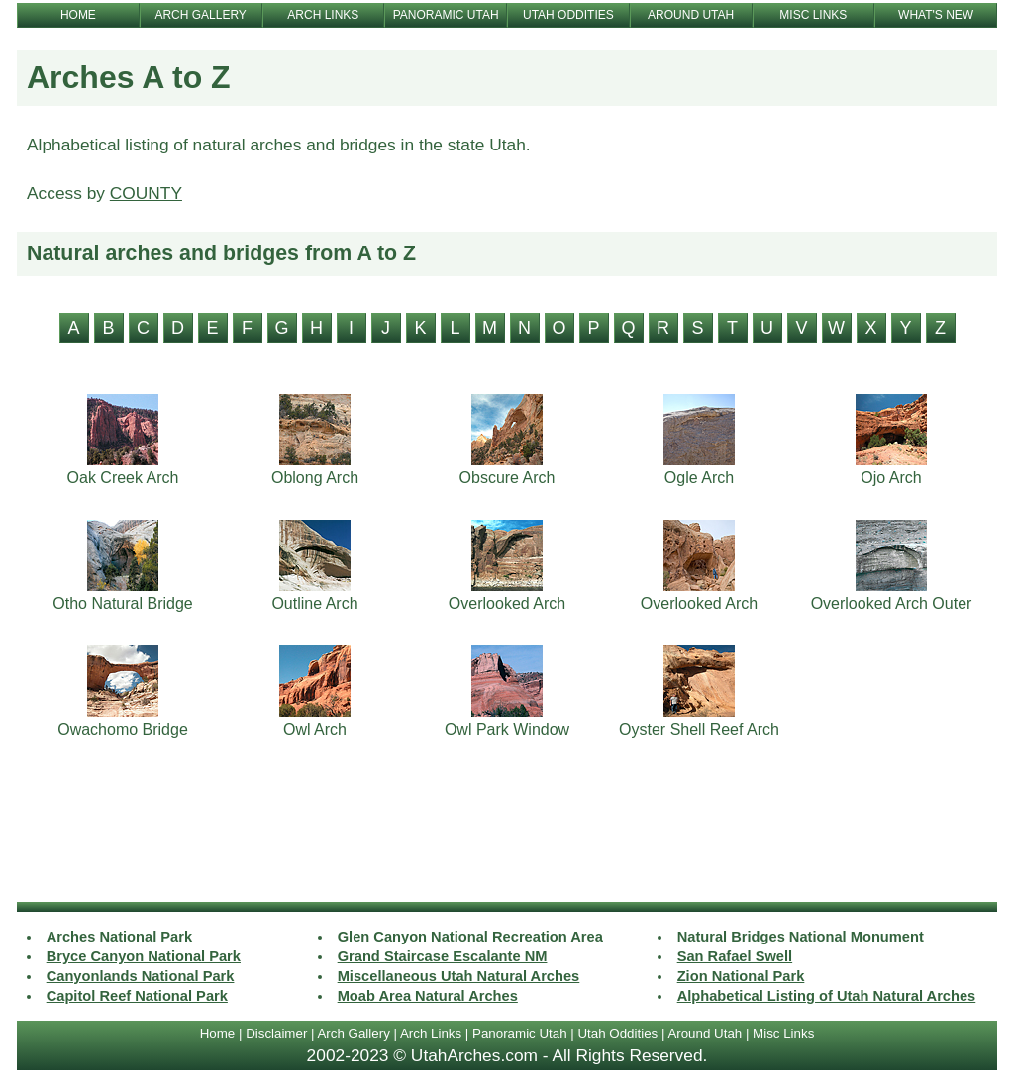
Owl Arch (315, 729)
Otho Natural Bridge (122, 603)
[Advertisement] (507, 830)
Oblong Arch (314, 477)
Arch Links (430, 1033)
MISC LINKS (813, 15)
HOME (78, 15)
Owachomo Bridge (122, 729)
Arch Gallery (353, 1033)
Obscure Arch (507, 477)
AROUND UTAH (691, 15)
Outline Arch (314, 603)
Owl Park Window (507, 729)
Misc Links (783, 1033)
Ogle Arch (699, 477)
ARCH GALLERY (200, 15)
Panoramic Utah (519, 1033)
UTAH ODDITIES (568, 15)
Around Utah (704, 1033)
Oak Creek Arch (123, 477)
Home (218, 1033)
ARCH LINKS (322, 15)
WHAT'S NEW (935, 15)
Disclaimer (276, 1033)
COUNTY (146, 193)
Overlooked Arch (507, 603)
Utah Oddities (617, 1033)
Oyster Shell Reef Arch (699, 729)
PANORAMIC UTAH (446, 15)
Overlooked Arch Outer (891, 603)
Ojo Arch (891, 477)
